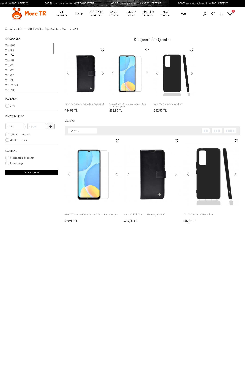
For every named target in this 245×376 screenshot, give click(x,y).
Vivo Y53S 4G (11, 85)
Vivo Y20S (10, 45)
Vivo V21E (9, 70)
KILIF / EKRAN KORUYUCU (96, 13)
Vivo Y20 (9, 60)
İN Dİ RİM (79, 13)
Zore (12, 105)
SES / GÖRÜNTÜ (165, 13)
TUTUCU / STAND (131, 13)
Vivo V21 (9, 65)
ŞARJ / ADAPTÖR (113, 13)
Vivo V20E (10, 75)
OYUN (183, 13)
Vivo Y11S (9, 50)
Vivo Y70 (9, 55)
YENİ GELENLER (62, 13)
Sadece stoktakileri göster (22, 157)
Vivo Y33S (10, 90)
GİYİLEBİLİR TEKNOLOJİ (148, 13)
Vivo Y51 (9, 80)
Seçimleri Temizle (31, 172)
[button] (230, 13)
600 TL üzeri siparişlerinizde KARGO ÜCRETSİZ (83, 3)
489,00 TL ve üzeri (19, 140)
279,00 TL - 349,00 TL (20, 134)
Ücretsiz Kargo (16, 163)
